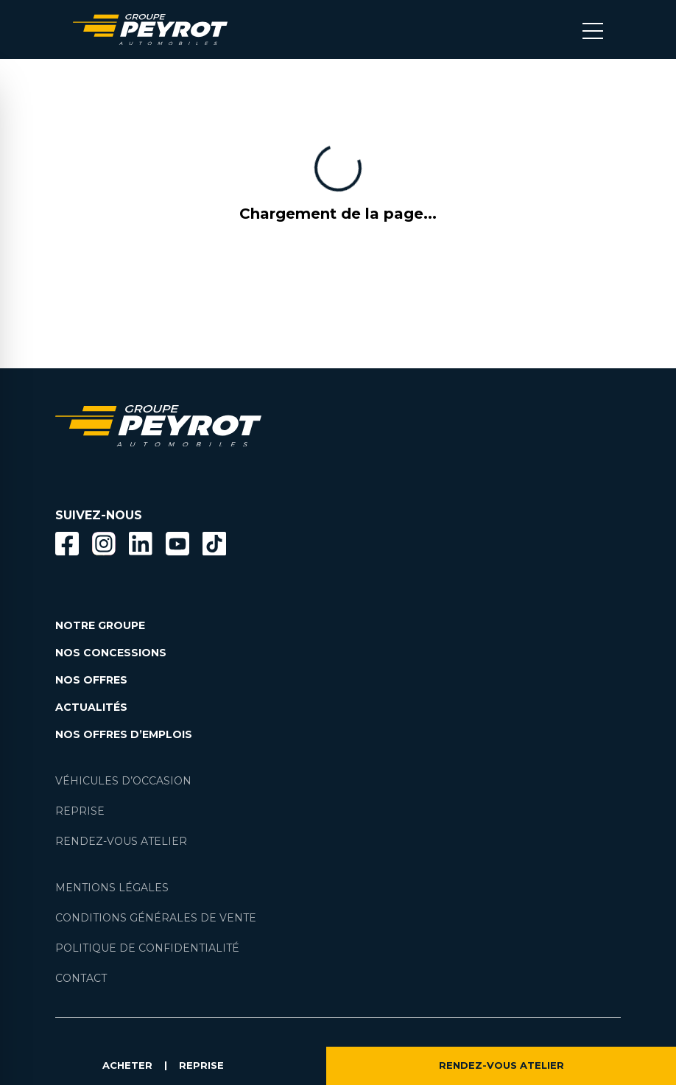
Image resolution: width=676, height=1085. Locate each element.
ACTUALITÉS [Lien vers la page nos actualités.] (91, 707)
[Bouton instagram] (104, 543)
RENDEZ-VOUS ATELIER (501, 1066)
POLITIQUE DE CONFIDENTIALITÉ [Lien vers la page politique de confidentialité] (147, 948)
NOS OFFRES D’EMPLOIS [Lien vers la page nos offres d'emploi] (123, 734)
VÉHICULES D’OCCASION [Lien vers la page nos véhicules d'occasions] (123, 780)
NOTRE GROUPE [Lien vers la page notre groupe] (100, 625)
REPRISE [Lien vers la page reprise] (80, 811)
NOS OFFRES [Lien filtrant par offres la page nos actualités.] (91, 680)
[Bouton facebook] (67, 543)
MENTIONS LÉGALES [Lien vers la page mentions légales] (112, 887)
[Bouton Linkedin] (140, 543)
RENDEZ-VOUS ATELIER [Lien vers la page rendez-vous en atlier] (121, 841)
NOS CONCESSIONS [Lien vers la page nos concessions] (110, 652)
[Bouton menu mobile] (592, 29)
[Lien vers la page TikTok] (214, 546)
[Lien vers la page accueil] (150, 29)
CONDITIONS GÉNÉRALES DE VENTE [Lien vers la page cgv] (155, 917)
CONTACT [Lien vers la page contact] (81, 978)
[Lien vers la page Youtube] (177, 546)
